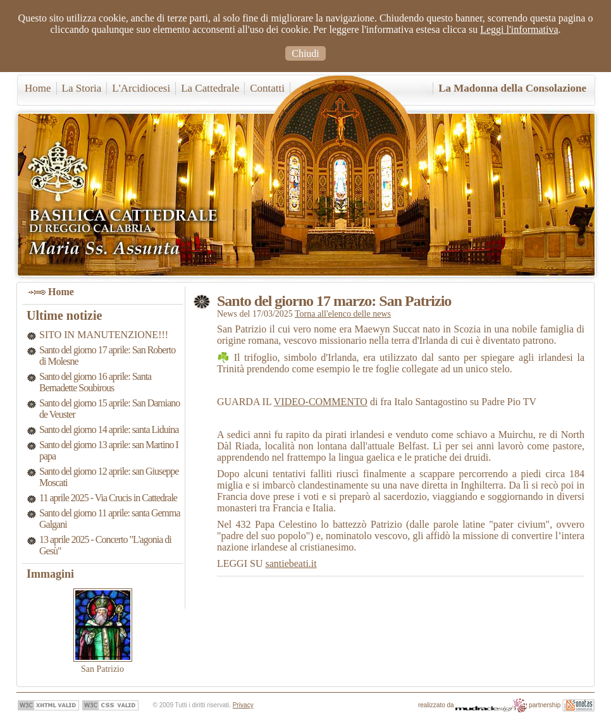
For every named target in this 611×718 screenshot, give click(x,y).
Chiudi (305, 53)
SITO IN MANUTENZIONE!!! (103, 334)
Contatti (267, 88)
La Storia (82, 88)
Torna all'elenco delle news (343, 314)
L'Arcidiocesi (141, 88)
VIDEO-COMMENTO (320, 401)
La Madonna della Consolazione (512, 88)
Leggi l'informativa (519, 29)
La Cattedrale (210, 88)
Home (38, 88)
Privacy (243, 705)
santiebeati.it (290, 563)
